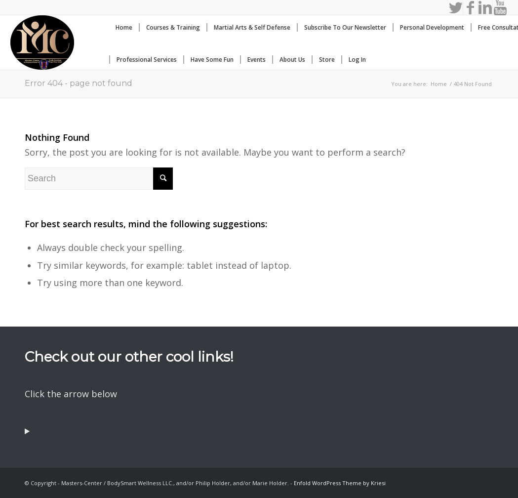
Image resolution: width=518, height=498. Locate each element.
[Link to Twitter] (455, 7)
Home (439, 83)
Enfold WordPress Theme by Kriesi (340, 483)
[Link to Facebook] (470, 7)
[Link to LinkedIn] (485, 7)
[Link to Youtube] (500, 7)
